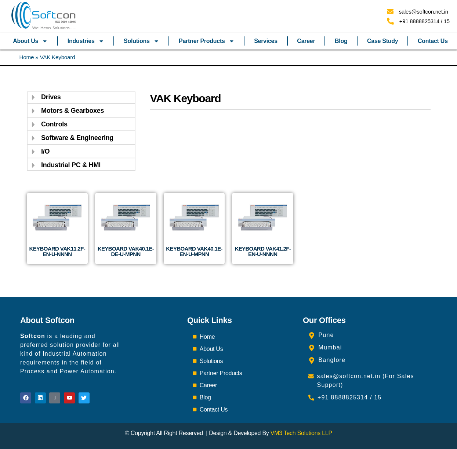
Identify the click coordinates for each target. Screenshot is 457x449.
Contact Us (433, 41)
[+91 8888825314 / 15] (390, 21)
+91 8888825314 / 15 (424, 21)
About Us (30, 41)
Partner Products (207, 41)
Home (26, 57)
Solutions (141, 41)
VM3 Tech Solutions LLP (301, 433)
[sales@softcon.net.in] (390, 11)
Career (306, 41)
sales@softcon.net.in (423, 11)
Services (266, 41)
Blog (341, 41)
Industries (86, 41)
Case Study (382, 41)
